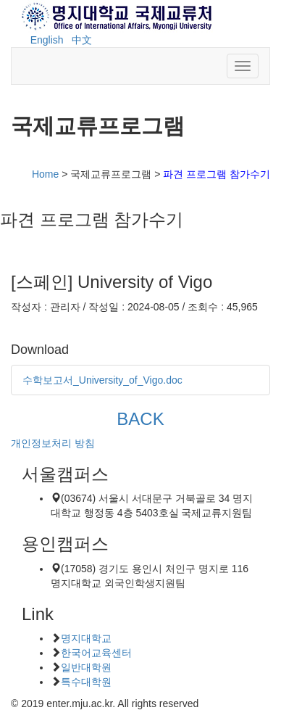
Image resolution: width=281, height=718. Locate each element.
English (47, 40)
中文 (82, 40)
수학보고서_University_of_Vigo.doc (102, 380)
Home (45, 174)
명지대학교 (86, 638)
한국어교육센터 (96, 653)
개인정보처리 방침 (53, 443)
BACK (140, 419)
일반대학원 (86, 667)
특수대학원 (86, 682)
